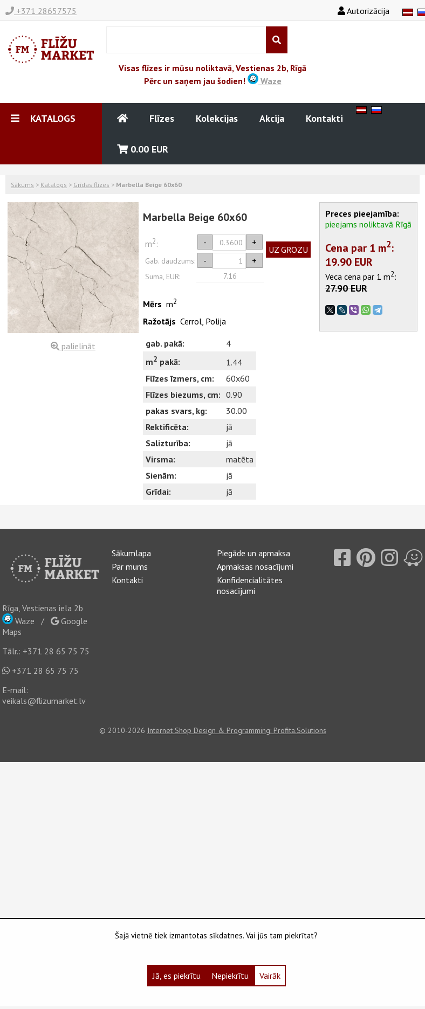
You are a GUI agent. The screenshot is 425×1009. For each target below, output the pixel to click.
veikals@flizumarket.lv (44, 700)
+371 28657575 (41, 10)
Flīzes (161, 118)
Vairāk (269, 975)
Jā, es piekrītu (177, 975)
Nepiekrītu (230, 975)
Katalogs (53, 185)
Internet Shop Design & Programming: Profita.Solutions (236, 730)
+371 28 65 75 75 (56, 651)
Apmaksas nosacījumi (255, 566)
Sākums (22, 185)
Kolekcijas (217, 118)
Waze (265, 80)
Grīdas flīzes (91, 185)
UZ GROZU (288, 249)
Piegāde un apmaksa (253, 553)
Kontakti (324, 118)
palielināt (73, 346)
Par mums (130, 566)
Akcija (271, 118)
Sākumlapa (131, 553)
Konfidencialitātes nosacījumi (250, 585)
